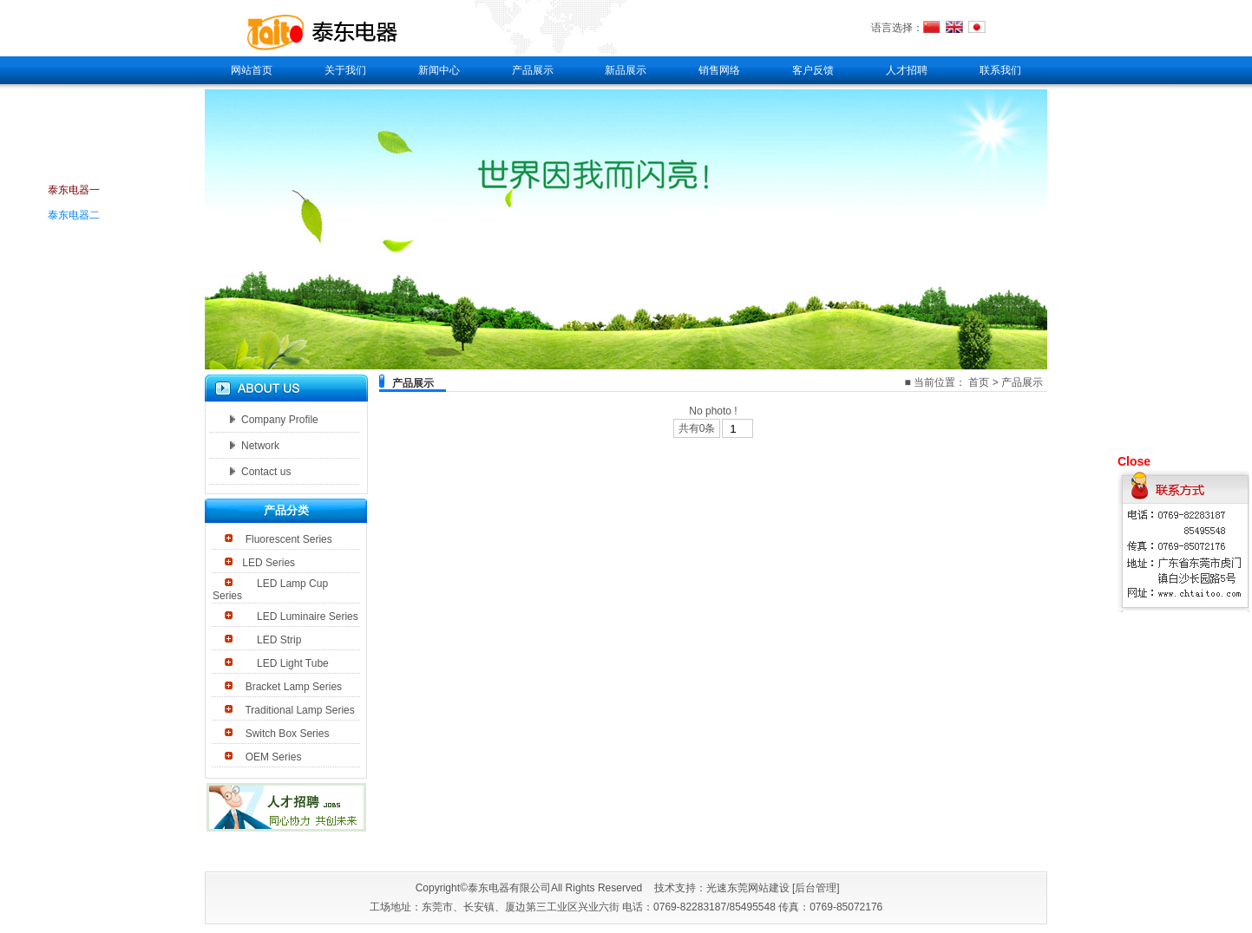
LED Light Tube (285, 663)
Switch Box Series (285, 733)
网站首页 (251, 70)
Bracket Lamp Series (292, 687)
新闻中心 (439, 70)
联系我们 (1000, 70)
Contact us (260, 472)
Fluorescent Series (286, 539)
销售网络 (719, 70)
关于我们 (345, 70)
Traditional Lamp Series (298, 710)
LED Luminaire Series (299, 616)
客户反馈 (813, 70)
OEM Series (271, 757)
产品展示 (533, 70)
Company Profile (274, 420)
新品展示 (625, 70)
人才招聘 (907, 70)
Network (254, 446)
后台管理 (815, 888)
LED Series (268, 563)
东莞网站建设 (758, 888)
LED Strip (271, 640)
